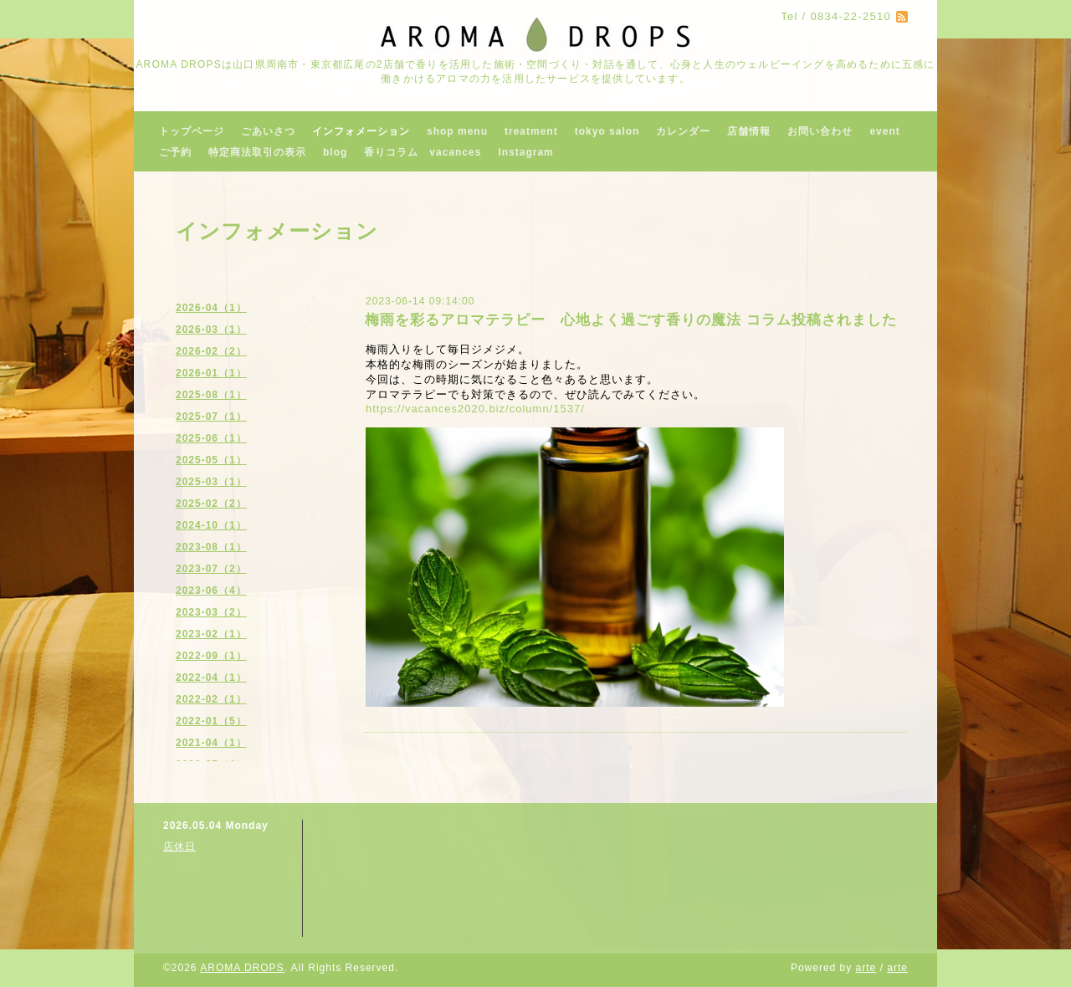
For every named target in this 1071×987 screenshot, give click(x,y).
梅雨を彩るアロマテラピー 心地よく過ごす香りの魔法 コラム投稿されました (631, 320)
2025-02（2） (211, 503)
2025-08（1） (211, 395)
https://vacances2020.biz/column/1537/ (475, 408)
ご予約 (175, 152)
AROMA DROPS (242, 968)
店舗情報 (749, 131)
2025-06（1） (211, 438)
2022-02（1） (211, 699)
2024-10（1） (211, 525)
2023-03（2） (211, 612)
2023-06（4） (211, 590)
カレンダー (683, 131)
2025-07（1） (211, 416)
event (884, 131)
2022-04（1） (211, 677)
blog (335, 152)
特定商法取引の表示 (257, 152)
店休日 (179, 846)
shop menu (457, 131)
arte (866, 968)
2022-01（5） (211, 721)
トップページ (191, 131)
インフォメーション (361, 131)
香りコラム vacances (422, 152)
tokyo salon (607, 131)
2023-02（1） (211, 634)
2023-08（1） (211, 547)
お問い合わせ (820, 131)
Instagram (525, 152)
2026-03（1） (211, 329)
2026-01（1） (211, 373)
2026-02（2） (211, 351)
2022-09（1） (211, 656)
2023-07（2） (211, 569)
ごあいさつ (268, 131)
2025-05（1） (211, 460)
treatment (531, 131)
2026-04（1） (211, 308)
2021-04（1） (211, 743)
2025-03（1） (211, 482)
